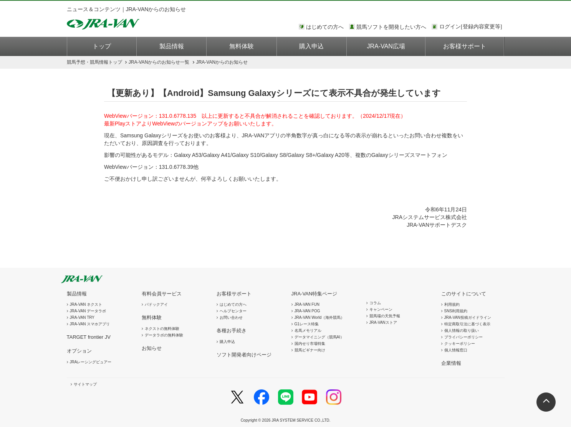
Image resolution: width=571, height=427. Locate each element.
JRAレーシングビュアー (91, 362)
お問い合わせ (231, 317)
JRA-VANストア (383, 322)
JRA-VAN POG (307, 311)
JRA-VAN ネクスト (86, 304)
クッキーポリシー (459, 343)
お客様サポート (464, 46)
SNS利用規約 (456, 311)
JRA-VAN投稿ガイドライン (467, 317)
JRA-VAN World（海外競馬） (320, 317)
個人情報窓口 (455, 350)
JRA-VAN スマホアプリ (90, 324)
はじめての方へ (325, 27)
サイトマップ (85, 384)
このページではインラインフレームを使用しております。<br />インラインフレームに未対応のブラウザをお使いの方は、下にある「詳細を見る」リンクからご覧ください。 (472, 27)
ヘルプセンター (233, 311)
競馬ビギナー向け (310, 350)
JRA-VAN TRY (82, 317)
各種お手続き (232, 330)
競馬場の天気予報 (384, 316)
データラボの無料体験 (164, 335)
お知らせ (152, 348)
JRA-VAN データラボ (88, 311)
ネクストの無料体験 (162, 328)
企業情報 (451, 363)
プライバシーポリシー (463, 337)
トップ (102, 46)
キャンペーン (380, 309)
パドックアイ (156, 304)
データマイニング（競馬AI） (319, 337)
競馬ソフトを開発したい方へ (391, 27)
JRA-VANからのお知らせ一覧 (159, 62)
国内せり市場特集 (310, 343)
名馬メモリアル (308, 330)
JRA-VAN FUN (307, 304)
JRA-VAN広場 (386, 46)
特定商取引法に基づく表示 (467, 324)
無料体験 (241, 46)
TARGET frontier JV (89, 337)
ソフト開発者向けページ (244, 355)
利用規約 (452, 304)
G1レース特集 (307, 324)
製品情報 (171, 46)
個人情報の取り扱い (461, 330)
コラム (375, 303)
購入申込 (311, 46)
